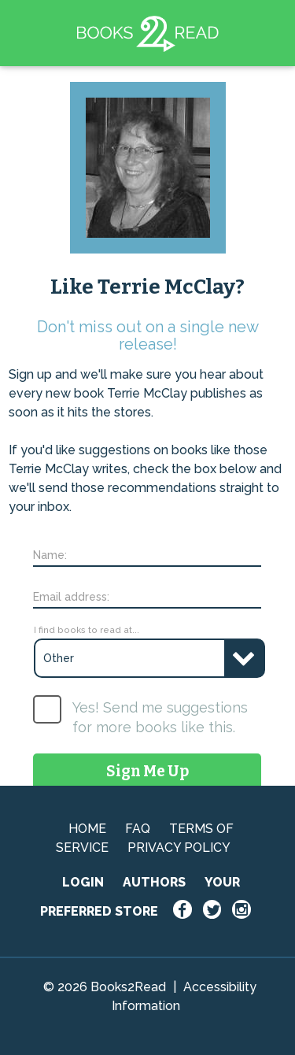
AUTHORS (154, 882)
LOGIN (83, 882)
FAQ (137, 828)
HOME (87, 828)
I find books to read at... (86, 629)
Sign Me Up (147, 771)
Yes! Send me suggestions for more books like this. (160, 717)
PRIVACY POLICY (178, 847)
